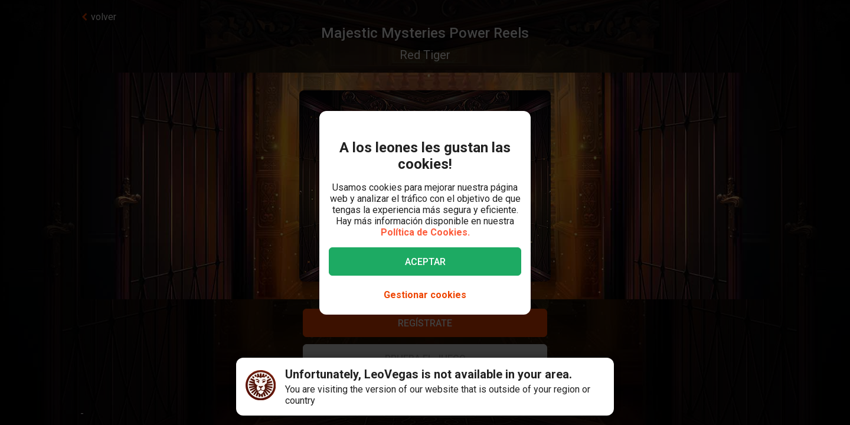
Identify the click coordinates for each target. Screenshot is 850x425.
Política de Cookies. (425, 232)
